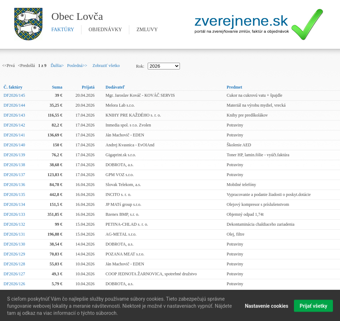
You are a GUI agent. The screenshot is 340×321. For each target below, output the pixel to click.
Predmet (234, 87)
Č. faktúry (13, 87)
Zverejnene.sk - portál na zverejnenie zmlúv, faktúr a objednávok (259, 24)
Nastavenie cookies (266, 307)
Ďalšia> (57, 65)
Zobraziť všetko (106, 65)
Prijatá (88, 87)
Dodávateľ (115, 87)
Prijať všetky (313, 307)
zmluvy (147, 29)
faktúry (62, 29)
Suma (57, 87)
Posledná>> (77, 65)
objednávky (105, 29)
